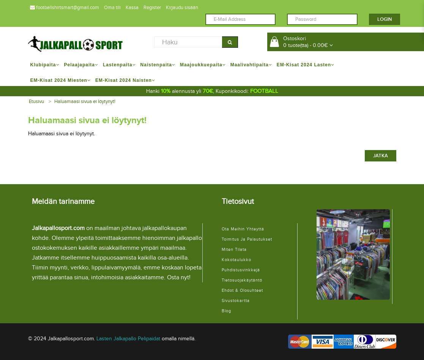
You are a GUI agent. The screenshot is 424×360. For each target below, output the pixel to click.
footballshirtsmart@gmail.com (64, 8)
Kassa (132, 8)
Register (152, 8)
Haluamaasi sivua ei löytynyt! (84, 102)
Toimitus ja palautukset (247, 239)
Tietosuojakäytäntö (242, 280)
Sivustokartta (236, 300)
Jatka (380, 156)
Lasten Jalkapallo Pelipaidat (128, 338)
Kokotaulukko (236, 259)
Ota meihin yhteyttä (243, 229)
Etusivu (36, 102)
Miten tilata (234, 249)
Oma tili (112, 8)
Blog (226, 310)
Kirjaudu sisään (182, 8)
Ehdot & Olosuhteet (242, 290)
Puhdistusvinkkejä (241, 270)
